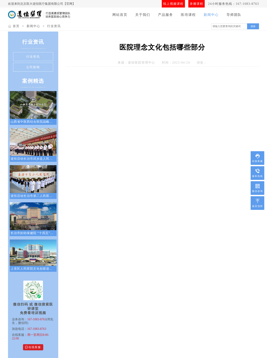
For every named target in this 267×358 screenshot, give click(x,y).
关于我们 (142, 15)
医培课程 (188, 15)
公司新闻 (33, 67)
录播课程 (196, 3)
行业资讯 (54, 26)
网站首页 (119, 15)
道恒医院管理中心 (141, 62)
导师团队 (233, 15)
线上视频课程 (173, 3)
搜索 (253, 26)
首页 (16, 26)
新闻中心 (211, 15)
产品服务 (165, 15)
